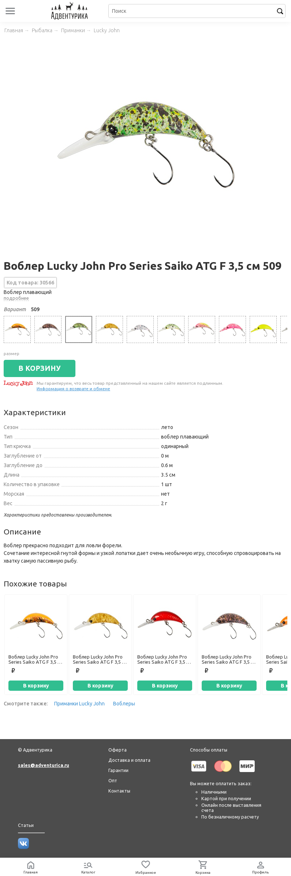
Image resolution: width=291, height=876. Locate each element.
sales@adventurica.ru (43, 765)
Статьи (26, 825)
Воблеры (124, 704)
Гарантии (118, 770)
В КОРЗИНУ (39, 368)
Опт (112, 780)
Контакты (119, 790)
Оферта (117, 749)
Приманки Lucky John (79, 704)
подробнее (16, 298)
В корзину (36, 686)
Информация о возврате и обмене (73, 388)
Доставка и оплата (129, 760)
